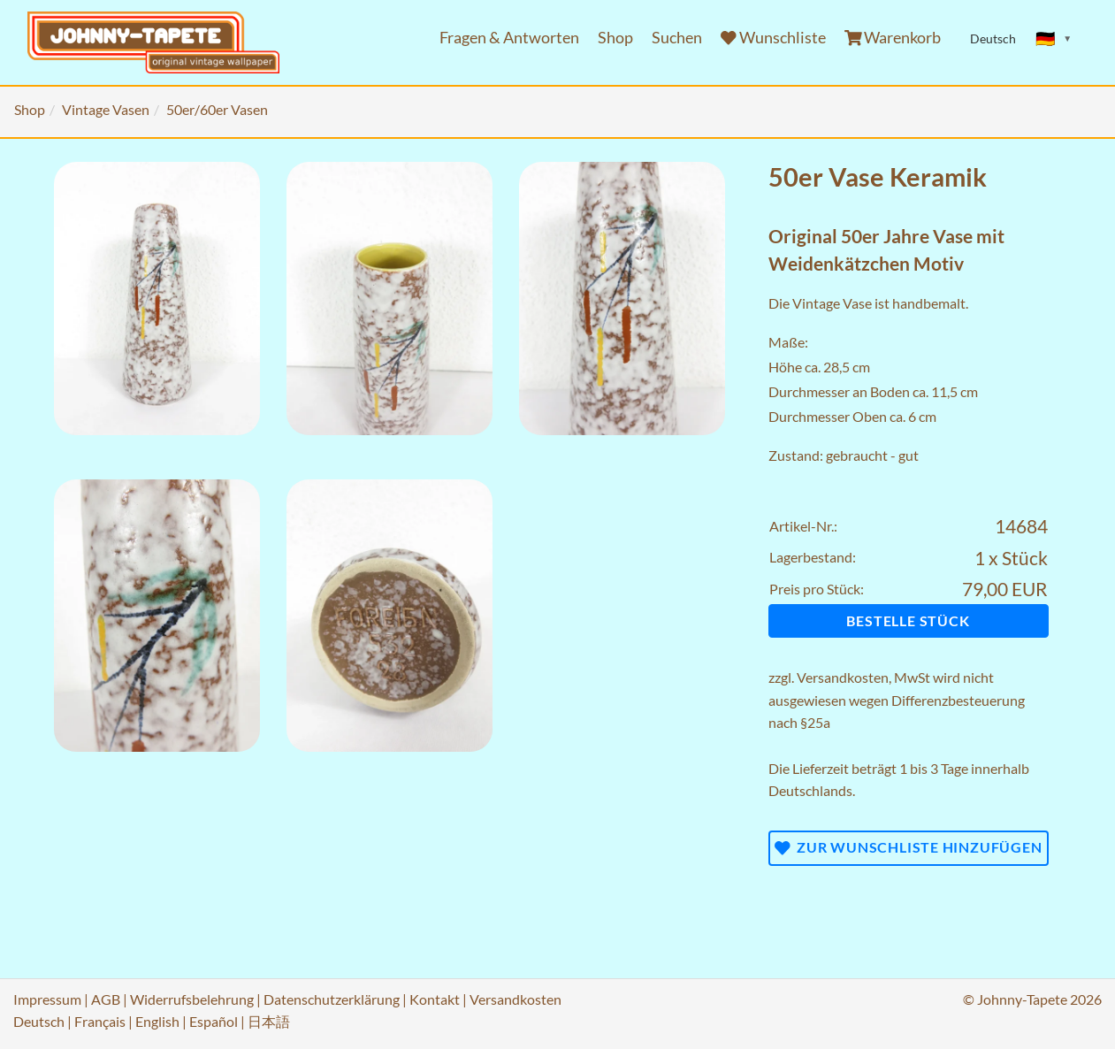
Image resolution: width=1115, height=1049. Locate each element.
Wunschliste (773, 37)
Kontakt (434, 999)
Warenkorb (893, 37)
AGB (105, 999)
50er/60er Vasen (217, 109)
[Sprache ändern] (1054, 39)
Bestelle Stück (907, 620)
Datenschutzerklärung (331, 999)
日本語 (269, 1021)
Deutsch (39, 1021)
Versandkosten (843, 677)
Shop (615, 37)
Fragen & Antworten (509, 37)
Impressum (47, 999)
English (157, 1021)
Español (213, 1021)
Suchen (677, 37)
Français (100, 1021)
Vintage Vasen (105, 109)
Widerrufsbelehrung (192, 999)
